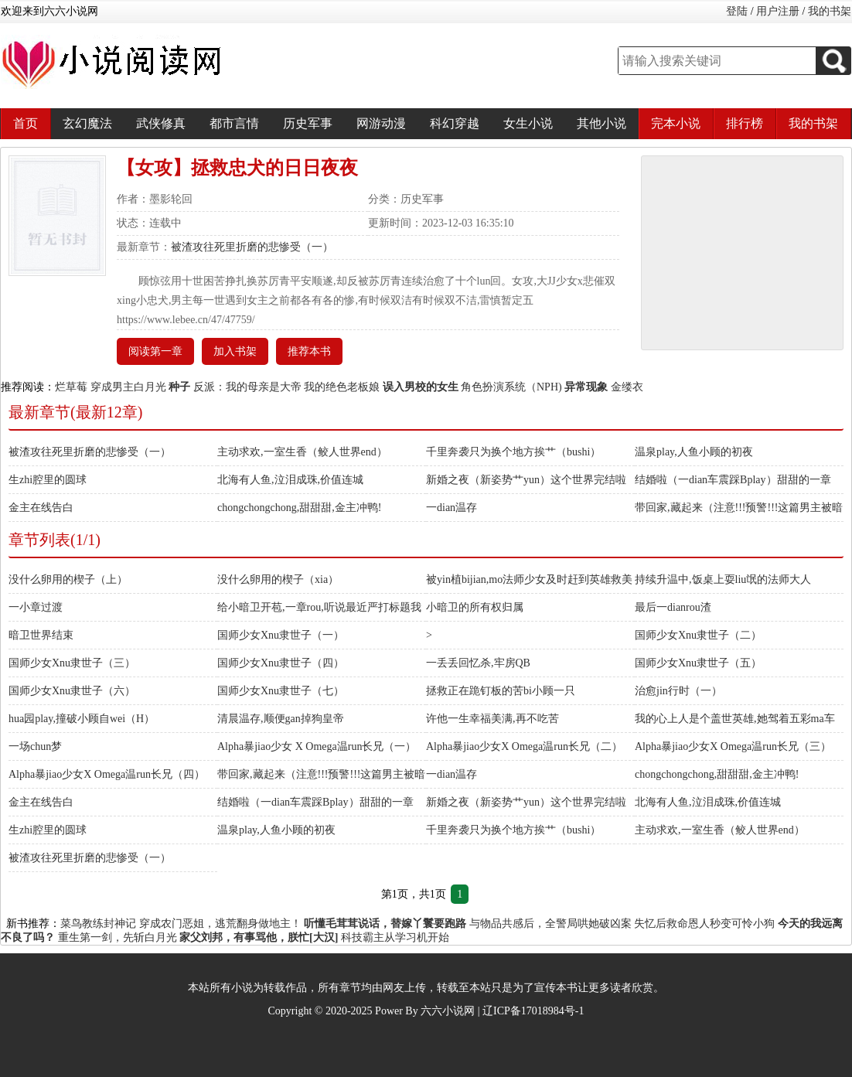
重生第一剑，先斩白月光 (117, 937)
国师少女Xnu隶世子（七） (280, 691)
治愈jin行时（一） (678, 691)
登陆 (737, 11)
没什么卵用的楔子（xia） (278, 579)
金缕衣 (627, 387)
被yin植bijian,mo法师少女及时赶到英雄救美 (529, 579)
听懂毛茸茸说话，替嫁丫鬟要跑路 (385, 923)
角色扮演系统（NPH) (511, 387)
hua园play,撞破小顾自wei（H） (82, 718)
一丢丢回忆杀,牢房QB (478, 663)
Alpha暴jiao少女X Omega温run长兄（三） (733, 746)
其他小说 (601, 123)
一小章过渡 (36, 607)
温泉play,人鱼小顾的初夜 (694, 452)
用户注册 (777, 11)
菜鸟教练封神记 (98, 923)
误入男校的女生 (420, 387)
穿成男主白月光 (128, 387)
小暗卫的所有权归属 (474, 607)
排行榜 (744, 123)
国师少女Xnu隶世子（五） (698, 663)
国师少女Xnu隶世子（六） (72, 691)
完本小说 (675, 123)
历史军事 (307, 123)
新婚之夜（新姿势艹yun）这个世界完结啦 (526, 480)
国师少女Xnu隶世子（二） (698, 635)
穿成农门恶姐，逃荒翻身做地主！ (220, 923)
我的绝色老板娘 (342, 387)
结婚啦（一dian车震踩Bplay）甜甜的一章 (733, 480)
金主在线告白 (41, 507)
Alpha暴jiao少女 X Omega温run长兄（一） (316, 746)
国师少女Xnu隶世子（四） (280, 663)
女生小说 (528, 123)
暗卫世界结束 (41, 635)
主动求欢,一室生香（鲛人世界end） (302, 452)
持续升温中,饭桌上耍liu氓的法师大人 (723, 579)
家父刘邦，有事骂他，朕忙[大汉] (258, 937)
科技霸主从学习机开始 (395, 937)
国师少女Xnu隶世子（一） (280, 635)
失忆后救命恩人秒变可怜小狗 (704, 923)
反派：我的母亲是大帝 (247, 387)
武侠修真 (161, 123)
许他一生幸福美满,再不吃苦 (492, 718)
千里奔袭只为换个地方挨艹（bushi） (513, 452)
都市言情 (234, 123)
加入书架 (235, 351)
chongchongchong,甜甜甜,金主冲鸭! (299, 507)
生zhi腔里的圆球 (48, 480)
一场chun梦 (35, 746)
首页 (25, 123)
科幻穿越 (454, 123)
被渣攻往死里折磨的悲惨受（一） (252, 247)
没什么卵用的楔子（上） (68, 579)
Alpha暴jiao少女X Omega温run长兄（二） (524, 746)
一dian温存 (451, 507)
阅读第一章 (155, 351)
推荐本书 (309, 351)
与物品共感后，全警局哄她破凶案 (550, 923)
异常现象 (586, 387)
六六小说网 (448, 1011)
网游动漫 (381, 123)
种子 (179, 387)
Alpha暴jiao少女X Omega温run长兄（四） (107, 774)
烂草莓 (71, 387)
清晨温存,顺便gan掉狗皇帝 (280, 718)
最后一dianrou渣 (673, 607)
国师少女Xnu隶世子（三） (72, 663)
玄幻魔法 (87, 123)
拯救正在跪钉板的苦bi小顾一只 (500, 691)
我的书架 (829, 11)
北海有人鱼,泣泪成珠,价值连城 (290, 480)
